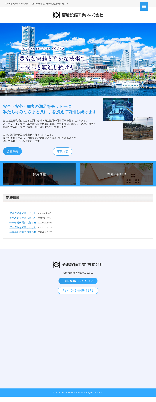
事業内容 (60, 156)
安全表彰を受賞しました (22, 218)
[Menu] (144, 6)
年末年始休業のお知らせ (22, 228)
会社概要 (12, 156)
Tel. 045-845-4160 (78, 286)
